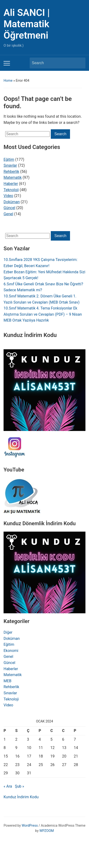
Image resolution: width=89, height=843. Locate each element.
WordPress (30, 825)
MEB (7, 681)
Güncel (9, 208)
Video (8, 195)
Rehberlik (11, 171)
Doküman (12, 202)
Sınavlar (10, 165)
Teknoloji (11, 190)
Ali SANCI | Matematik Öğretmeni (27, 24)
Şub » (19, 786)
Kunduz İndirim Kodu (21, 797)
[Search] (53, 63)
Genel (8, 214)
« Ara (8, 786)
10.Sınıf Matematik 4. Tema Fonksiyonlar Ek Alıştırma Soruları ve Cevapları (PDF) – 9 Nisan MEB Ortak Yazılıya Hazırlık (43, 314)
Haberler (11, 183)
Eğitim (9, 159)
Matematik (13, 177)
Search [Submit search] (79, 63)
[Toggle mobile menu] (7, 63)
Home (8, 80)
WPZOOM (46, 831)
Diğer (8, 632)
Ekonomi (11, 650)
